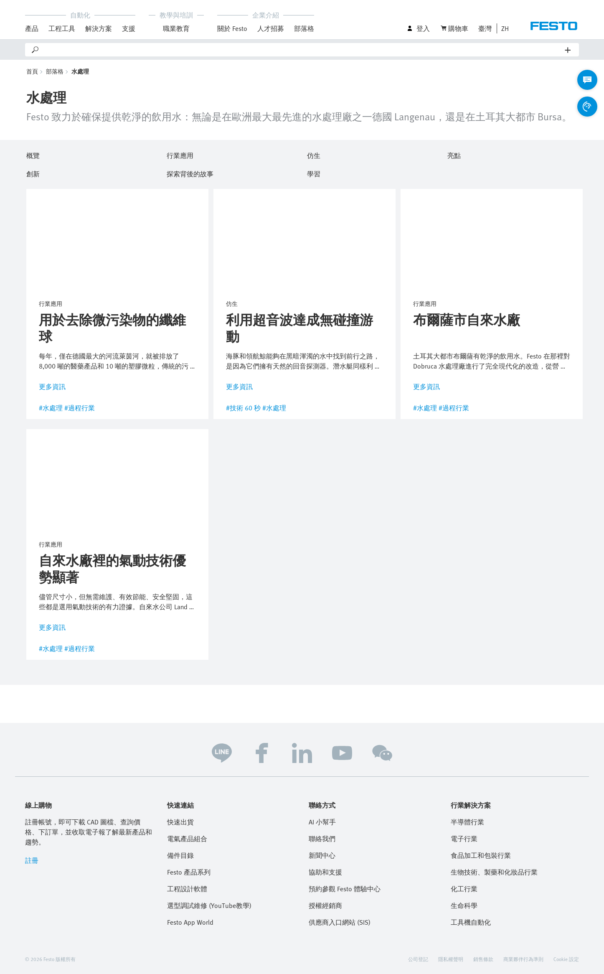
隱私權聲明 (450, 959)
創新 (33, 172)
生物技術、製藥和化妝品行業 (494, 872)
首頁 (32, 71)
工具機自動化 (471, 922)
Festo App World (190, 922)
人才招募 (270, 28)
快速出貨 (180, 822)
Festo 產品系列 (189, 872)
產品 (31, 28)
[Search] (302, 49)
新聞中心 (322, 855)
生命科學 (464, 905)
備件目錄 (180, 855)
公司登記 (418, 959)
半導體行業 (467, 822)
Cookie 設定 (566, 959)
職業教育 (176, 28)
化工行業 (464, 889)
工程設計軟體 (187, 889)
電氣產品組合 (187, 839)
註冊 (31, 860)
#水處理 (51, 408)
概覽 (33, 154)
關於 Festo (232, 28)
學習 (313, 172)
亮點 (454, 154)
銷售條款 (483, 959)
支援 (128, 28)
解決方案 (98, 28)
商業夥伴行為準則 (523, 959)
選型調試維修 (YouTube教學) (209, 905)
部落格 (304, 28)
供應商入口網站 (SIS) (340, 922)
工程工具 (61, 28)
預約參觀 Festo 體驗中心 (345, 889)
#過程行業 (79, 408)
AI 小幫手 (322, 822)
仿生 (313, 154)
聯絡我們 (322, 839)
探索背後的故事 (190, 172)
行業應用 (180, 154)
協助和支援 (325, 872)
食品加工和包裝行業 (481, 855)
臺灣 (485, 28)
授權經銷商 (325, 905)
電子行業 (464, 839)
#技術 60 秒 (243, 408)
